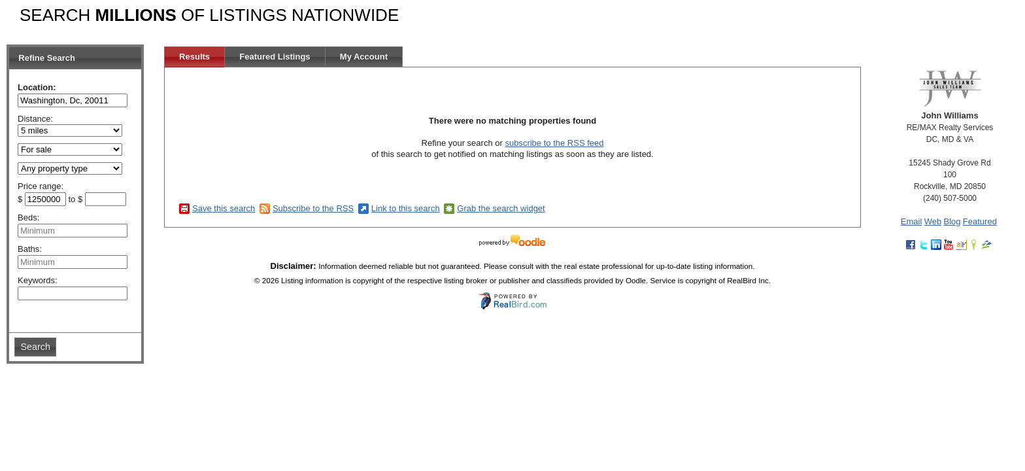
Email (911, 221)
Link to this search (405, 208)
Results (194, 56)
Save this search (223, 208)
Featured (980, 221)
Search (35, 346)
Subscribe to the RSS (313, 208)
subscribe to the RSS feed (554, 143)
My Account (364, 56)
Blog (951, 221)
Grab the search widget (501, 208)
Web (933, 221)
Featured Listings (274, 56)
